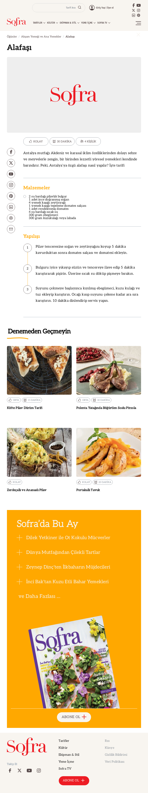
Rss (107, 741)
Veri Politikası (114, 762)
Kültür (63, 748)
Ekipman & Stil (69, 755)
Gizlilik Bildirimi (116, 755)
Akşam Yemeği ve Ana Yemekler (41, 36)
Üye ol (110, 8)
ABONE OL (74, 717)
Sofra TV (65, 769)
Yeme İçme (66, 762)
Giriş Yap (100, 8)
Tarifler (64, 741)
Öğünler (12, 36)
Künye (109, 748)
